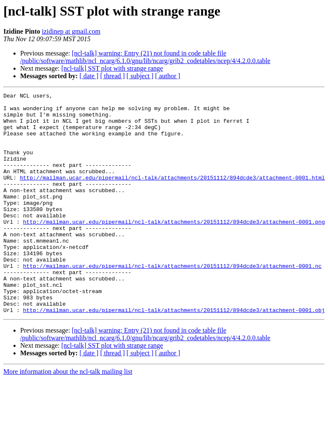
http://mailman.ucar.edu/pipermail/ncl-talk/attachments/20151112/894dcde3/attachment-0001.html (172, 195)
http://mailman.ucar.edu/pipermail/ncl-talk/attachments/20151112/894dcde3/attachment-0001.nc (172, 301)
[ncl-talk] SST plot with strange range (112, 68)
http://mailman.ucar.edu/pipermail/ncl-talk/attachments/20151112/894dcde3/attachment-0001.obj (174, 354)
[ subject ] (140, 75)
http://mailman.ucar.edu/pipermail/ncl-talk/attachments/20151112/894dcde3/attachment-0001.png (174, 248)
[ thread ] (112, 75)
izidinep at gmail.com (71, 31)
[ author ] (167, 75)
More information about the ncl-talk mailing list (67, 415)
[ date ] (88, 75)
